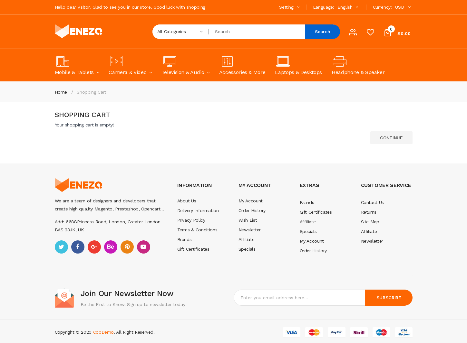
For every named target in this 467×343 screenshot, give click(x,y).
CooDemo (103, 332)
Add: (59, 221)
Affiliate (246, 239)
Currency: (382, 7)
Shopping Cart (91, 92)
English (348, 7)
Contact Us (372, 202)
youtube (143, 247)
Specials (247, 249)
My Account (250, 200)
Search (322, 31)
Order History (252, 210)
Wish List (247, 220)
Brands (184, 239)
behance (110, 247)
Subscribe (388, 297)
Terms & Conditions (197, 229)
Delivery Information (198, 210)
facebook (77, 247)
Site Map (370, 221)
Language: (323, 7)
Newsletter (249, 229)
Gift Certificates (193, 249)
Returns (369, 212)
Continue (391, 137)
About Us (186, 200)
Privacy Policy (191, 220)
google (94, 247)
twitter (61, 247)
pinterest (127, 247)
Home (61, 92)
